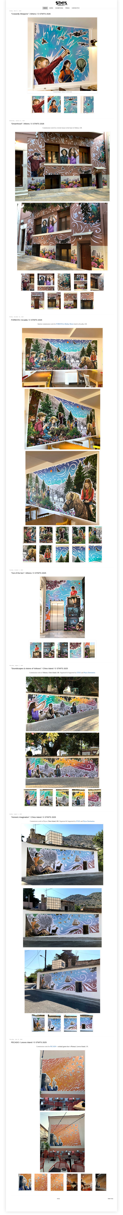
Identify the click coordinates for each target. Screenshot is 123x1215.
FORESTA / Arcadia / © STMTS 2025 (26, 320)
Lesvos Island (81, 1047)
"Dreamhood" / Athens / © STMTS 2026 (27, 124)
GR (58, 673)
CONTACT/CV (76, 8)
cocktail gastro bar (63, 1047)
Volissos (45, 673)
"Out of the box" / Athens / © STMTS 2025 (28, 573)
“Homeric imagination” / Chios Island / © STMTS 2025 (33, 817)
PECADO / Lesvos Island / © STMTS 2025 (29, 1042)
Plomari (73, 1047)
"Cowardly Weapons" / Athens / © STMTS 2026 (31, 14)
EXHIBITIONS (59, 8)
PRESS (67, 8)
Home (58, 1198)
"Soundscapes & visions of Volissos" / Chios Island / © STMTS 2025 (39, 668)
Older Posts (110, 1198)
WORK (51, 8)
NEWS (45, 8)
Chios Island (52, 673)
